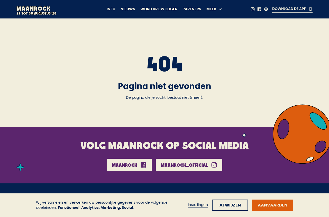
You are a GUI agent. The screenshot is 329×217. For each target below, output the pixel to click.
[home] (52, 9)
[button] (214, 9)
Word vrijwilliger (158, 9)
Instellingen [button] (198, 205)
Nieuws (128, 9)
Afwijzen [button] (230, 205)
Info (111, 9)
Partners (191, 9)
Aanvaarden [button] (272, 205)
